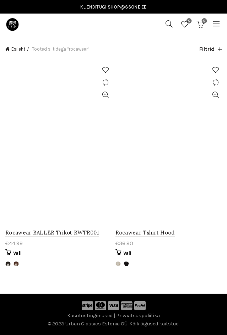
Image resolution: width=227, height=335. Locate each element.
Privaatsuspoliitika (138, 316)
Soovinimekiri (188, 21)
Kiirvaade (105, 95)
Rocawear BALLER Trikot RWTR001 (52, 232)
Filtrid (207, 49)
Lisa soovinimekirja (105, 70)
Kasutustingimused (90, 316)
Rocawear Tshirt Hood (145, 232)
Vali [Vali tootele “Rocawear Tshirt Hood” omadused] (127, 253)
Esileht (18, 49)
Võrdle (105, 82)
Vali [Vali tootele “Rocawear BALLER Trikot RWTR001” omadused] (17, 253)
